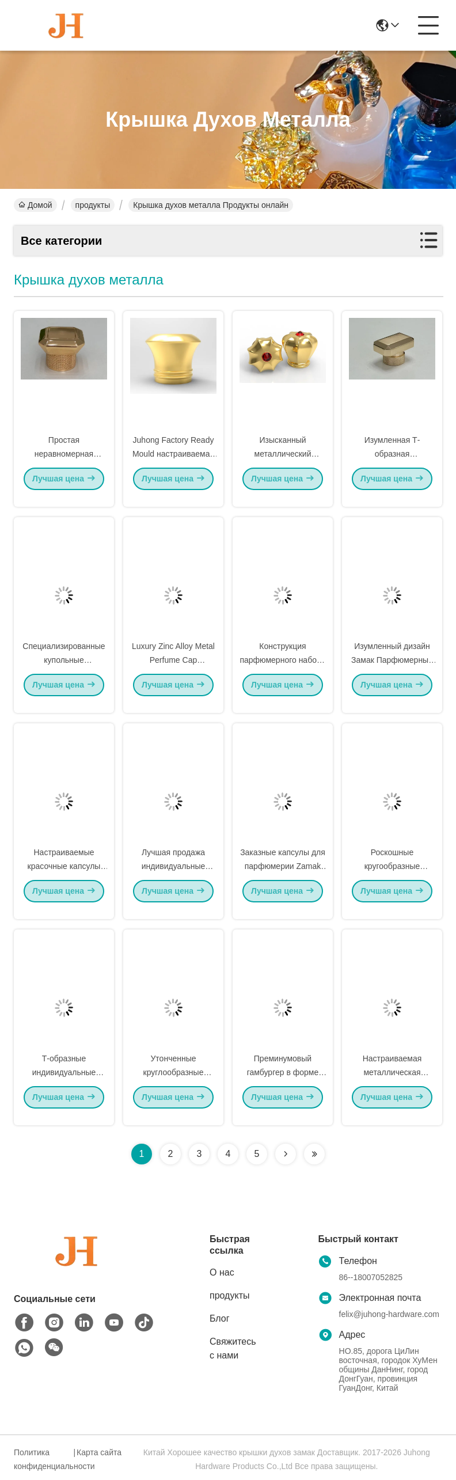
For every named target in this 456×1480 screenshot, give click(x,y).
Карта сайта (99, 1452)
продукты (93, 205)
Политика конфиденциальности (42, 1459)
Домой (35, 205)
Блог (220, 1318)
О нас (222, 1272)
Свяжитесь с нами (233, 1348)
